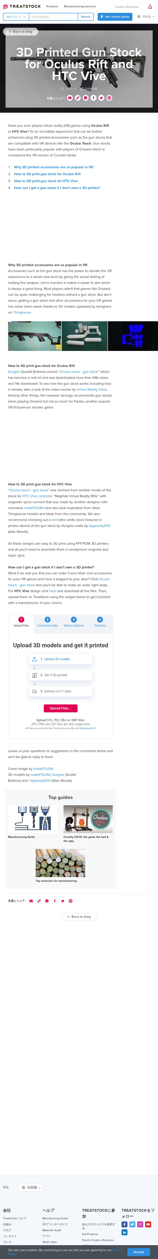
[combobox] (53, 16)
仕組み (7, 1224)
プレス (7, 1242)
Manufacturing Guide (21, 837)
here (52, 591)
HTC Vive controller (37, 496)
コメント (69, 89)
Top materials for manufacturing (56, 881)
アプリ (46, 1236)
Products (52, 6)
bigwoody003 (99, 526)
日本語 (146, 16)
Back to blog (20, 32)
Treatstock (21, 6)
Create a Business (127, 7)
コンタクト (10, 1236)
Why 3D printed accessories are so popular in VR (53, 167)
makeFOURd (34, 508)
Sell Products (90, 1234)
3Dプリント (16, 17)
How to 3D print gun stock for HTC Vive (46, 181)
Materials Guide (51, 1230)
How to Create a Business (98, 1240)
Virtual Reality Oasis (92, 389)
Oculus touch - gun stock (79, 372)
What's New (49, 1242)
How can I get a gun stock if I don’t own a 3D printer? (57, 188)
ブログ (7, 1230)
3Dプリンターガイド (55, 1224)
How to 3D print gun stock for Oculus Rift (47, 174)
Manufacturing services (80, 6)
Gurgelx (14, 372)
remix (55, 520)
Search (85, 16)
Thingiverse (22, 312)
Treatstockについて (15, 1218)
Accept (139, 1252)
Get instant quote (115, 16)
